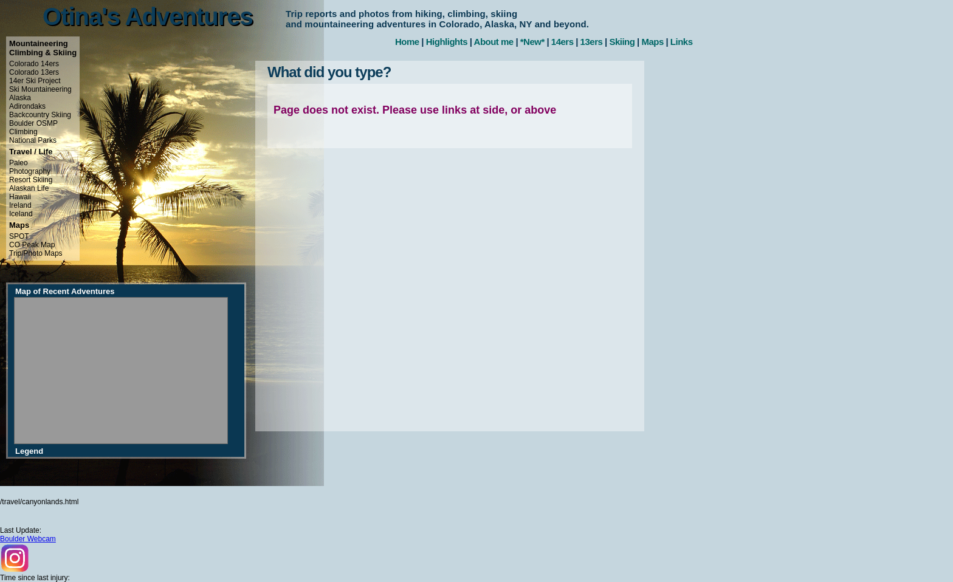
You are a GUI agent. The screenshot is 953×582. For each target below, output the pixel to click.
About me (494, 41)
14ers (562, 41)
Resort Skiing (30, 180)
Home (407, 41)
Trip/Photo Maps (36, 253)
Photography (29, 171)
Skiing (622, 41)
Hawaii (20, 197)
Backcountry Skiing (40, 115)
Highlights (446, 41)
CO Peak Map (32, 245)
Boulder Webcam (28, 539)
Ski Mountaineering (40, 89)
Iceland (21, 214)
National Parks (33, 140)
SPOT (19, 236)
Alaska (20, 98)
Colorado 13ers (34, 72)
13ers (591, 41)
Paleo (18, 163)
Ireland (20, 205)
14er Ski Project (35, 81)
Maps (652, 41)
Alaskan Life (29, 188)
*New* (532, 41)
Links (681, 41)
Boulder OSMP (33, 123)
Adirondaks (27, 106)
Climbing (23, 132)
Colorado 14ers (34, 64)
